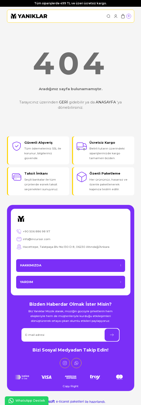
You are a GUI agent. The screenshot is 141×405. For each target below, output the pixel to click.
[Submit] (112, 335)
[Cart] (126, 16)
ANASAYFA (106, 102)
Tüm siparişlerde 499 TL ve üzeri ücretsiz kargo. (70, 3)
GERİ (63, 102)
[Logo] (29, 16)
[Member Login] (115, 16)
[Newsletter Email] (70, 335)
